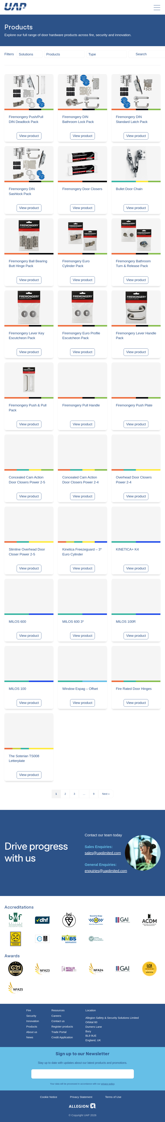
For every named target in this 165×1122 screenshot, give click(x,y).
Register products (62, 1026)
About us (31, 1032)
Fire (28, 1010)
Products (31, 1026)
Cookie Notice (48, 1096)
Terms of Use (113, 1096)
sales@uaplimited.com (103, 853)
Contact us (58, 1021)
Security (31, 1015)
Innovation (32, 1021)
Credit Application (62, 1037)
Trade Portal (58, 1032)
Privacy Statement (81, 1096)
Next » (106, 793)
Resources (58, 1010)
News (29, 1037)
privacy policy (107, 1084)
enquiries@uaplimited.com (106, 871)
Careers (56, 1015)
